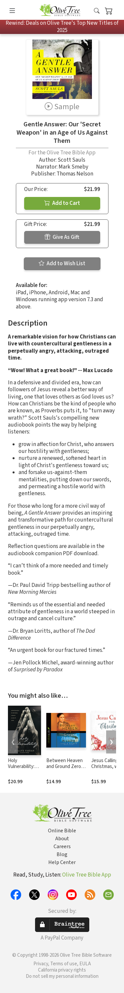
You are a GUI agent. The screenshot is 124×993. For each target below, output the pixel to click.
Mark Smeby (73, 167)
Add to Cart (62, 203)
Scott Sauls (71, 160)
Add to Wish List (62, 264)
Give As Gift (62, 237)
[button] (97, 11)
